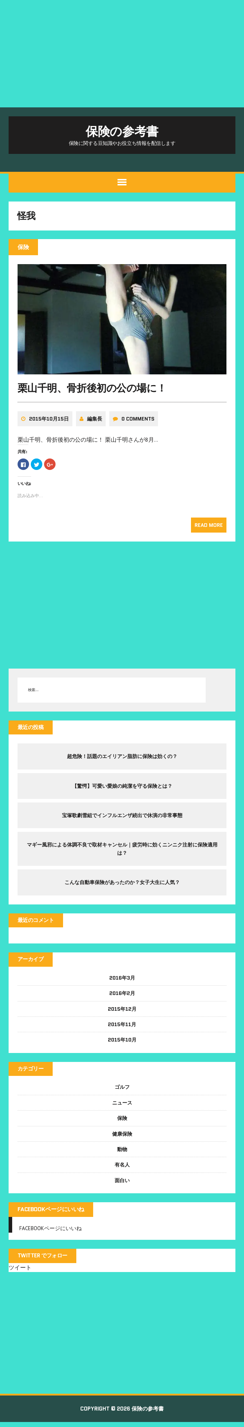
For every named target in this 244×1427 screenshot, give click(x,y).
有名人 (122, 1169)
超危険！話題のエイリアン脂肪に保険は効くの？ (122, 759)
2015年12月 (122, 1012)
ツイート (20, 1271)
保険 (122, 1122)
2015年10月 (122, 1043)
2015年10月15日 (49, 421)
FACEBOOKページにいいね (51, 1213)
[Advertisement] (122, 54)
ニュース (122, 1106)
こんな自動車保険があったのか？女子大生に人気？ (122, 885)
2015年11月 (122, 1028)
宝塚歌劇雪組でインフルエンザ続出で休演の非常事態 (122, 818)
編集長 (94, 421)
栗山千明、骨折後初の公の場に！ (92, 391)
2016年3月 (122, 981)
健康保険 (122, 1137)
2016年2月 (122, 997)
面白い (122, 1184)
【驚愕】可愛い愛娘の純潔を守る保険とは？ (122, 788)
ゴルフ (122, 1091)
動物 (122, 1153)
